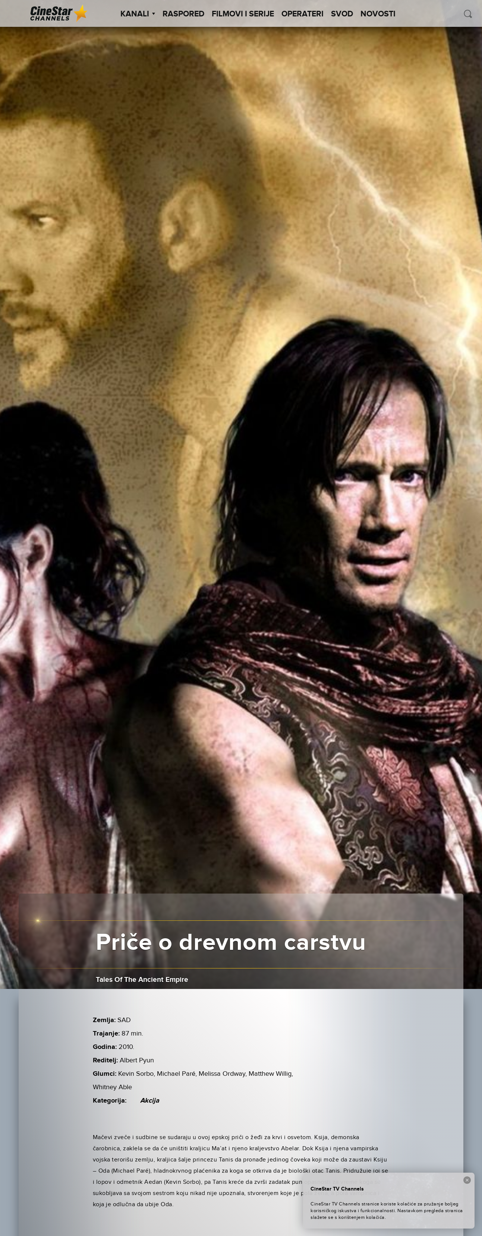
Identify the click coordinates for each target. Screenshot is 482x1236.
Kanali (137, 14)
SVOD (342, 14)
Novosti (378, 14)
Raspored (183, 14)
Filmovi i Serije (243, 14)
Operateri (302, 14)
